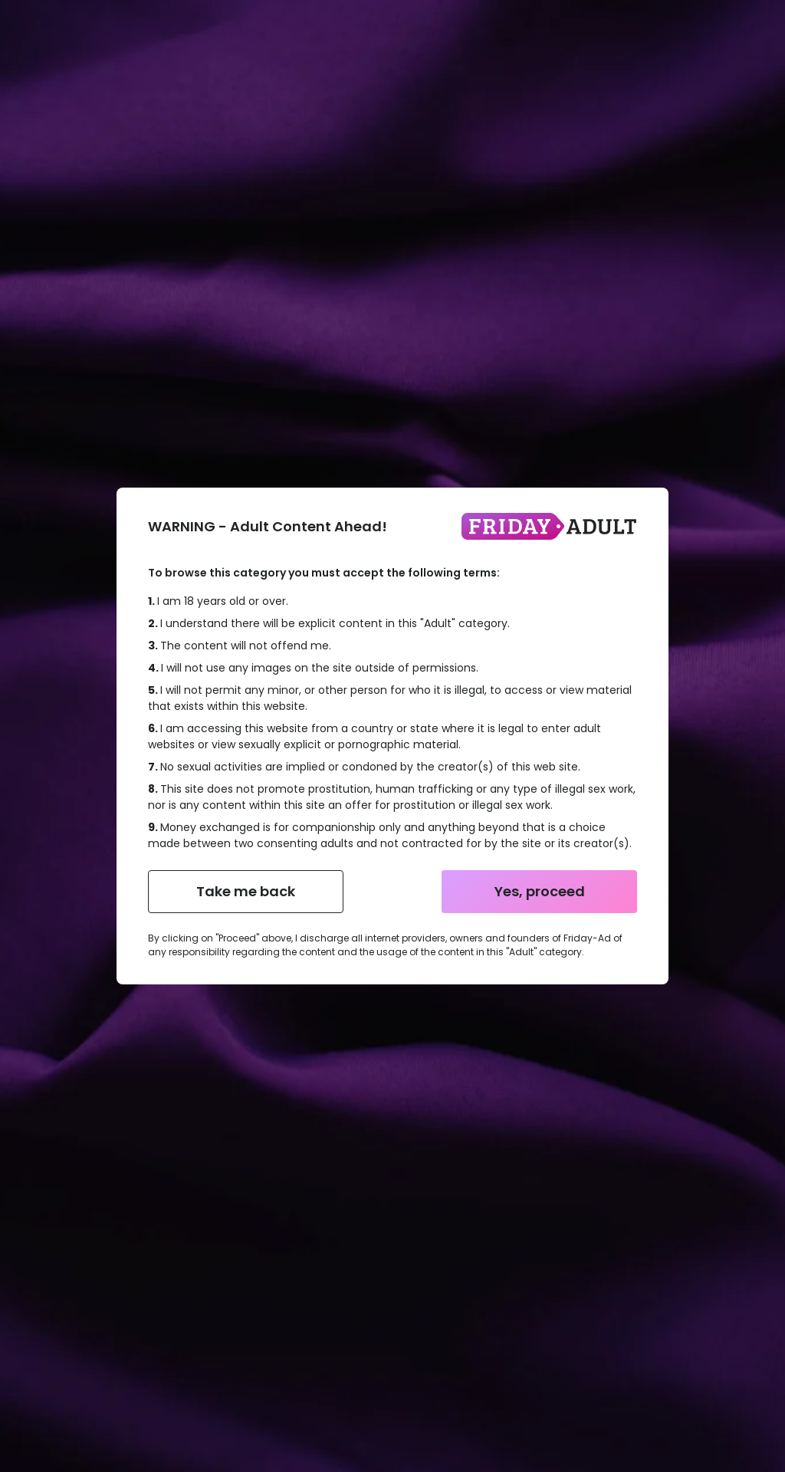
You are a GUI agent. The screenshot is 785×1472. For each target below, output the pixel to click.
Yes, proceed (539, 891)
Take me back (245, 891)
